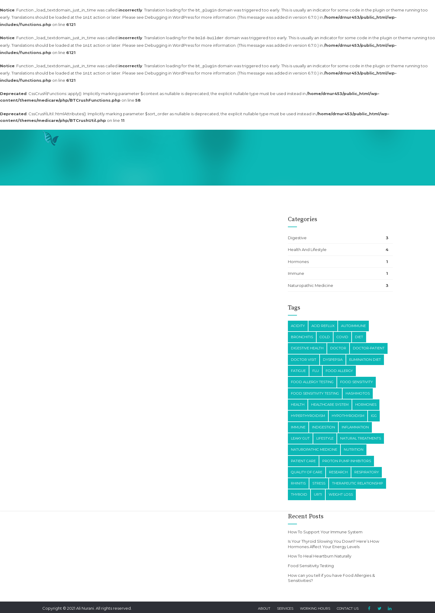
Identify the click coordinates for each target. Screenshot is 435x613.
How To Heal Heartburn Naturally (319, 552)
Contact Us (348, 605)
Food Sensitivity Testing (311, 562)
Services (285, 605)
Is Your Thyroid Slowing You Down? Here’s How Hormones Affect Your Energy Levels (333, 540)
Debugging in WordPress (169, 16)
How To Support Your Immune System (325, 528)
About (264, 605)
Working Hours (315, 605)
